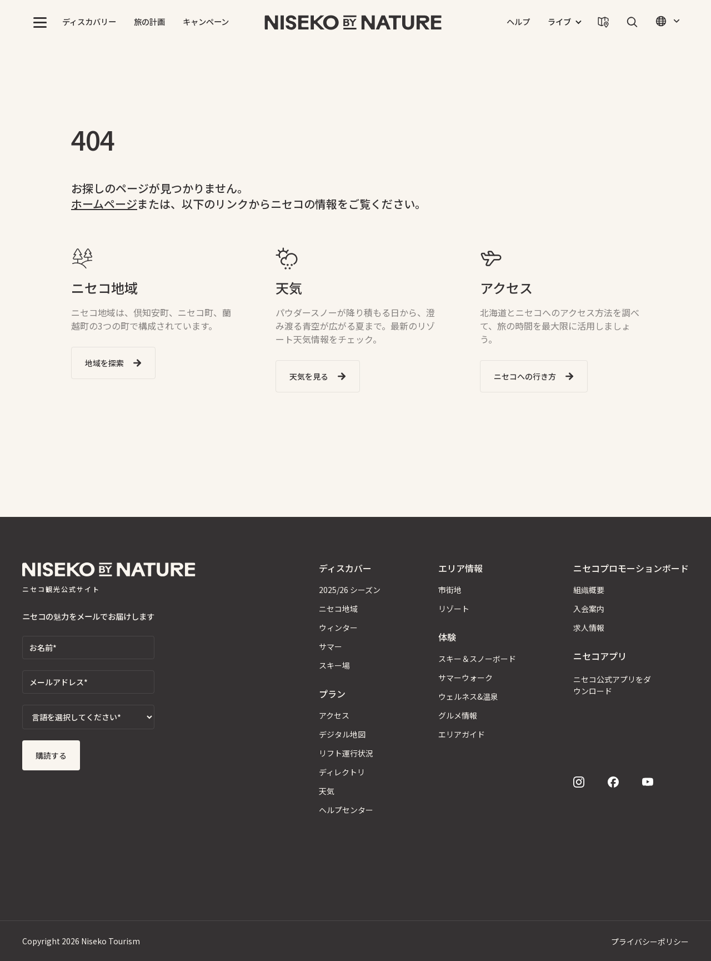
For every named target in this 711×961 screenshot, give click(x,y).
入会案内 (588, 609)
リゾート (453, 609)
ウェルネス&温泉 (468, 696)
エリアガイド (461, 734)
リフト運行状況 (346, 753)
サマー (330, 646)
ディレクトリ (342, 772)
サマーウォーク (465, 677)
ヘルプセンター (346, 810)
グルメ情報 (457, 715)
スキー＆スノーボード (477, 659)
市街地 (450, 590)
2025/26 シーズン (349, 590)
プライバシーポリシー (650, 941)
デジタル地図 (342, 734)
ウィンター (338, 627)
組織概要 (588, 590)
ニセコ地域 (338, 609)
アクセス (334, 715)
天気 (326, 791)
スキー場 (334, 665)
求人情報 (588, 627)
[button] (40, 22)
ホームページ (104, 204)
